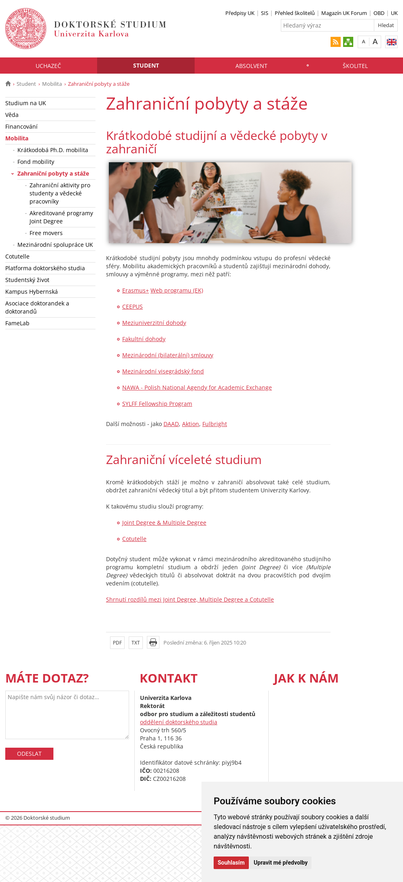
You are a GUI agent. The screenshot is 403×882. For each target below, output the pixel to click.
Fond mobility (35, 161)
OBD (378, 13)
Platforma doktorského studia (45, 268)
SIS (264, 13)
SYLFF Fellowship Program (157, 403)
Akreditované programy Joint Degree (61, 217)
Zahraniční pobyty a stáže (53, 173)
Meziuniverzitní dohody (154, 323)
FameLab (17, 323)
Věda (12, 115)
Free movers (46, 233)
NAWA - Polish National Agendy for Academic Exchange (197, 387)
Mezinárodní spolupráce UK (55, 244)
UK (394, 13)
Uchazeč (48, 66)
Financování (21, 126)
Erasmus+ (135, 290)
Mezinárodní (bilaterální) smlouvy (167, 355)
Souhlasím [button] (231, 862)
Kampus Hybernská (31, 291)
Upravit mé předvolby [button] (281, 862)
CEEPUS (132, 306)
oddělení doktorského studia (178, 722)
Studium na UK (25, 103)
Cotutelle (17, 256)
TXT (136, 642)
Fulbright (214, 424)
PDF (117, 642)
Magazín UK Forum (344, 13)
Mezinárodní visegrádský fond (163, 371)
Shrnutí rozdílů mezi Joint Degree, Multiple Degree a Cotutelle (190, 599)
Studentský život (27, 280)
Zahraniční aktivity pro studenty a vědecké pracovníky (60, 193)
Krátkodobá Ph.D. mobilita (52, 150)
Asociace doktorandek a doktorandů (37, 307)
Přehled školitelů (295, 13)
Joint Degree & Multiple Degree (164, 522)
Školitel (355, 66)
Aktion (190, 424)
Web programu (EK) (177, 290)
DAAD (171, 424)
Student (146, 65)
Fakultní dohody (143, 339)
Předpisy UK (240, 13)
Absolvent (251, 66)
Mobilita (52, 83)
